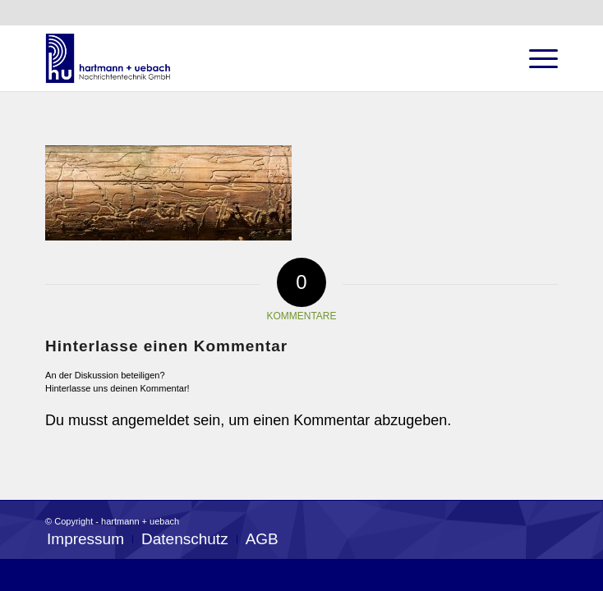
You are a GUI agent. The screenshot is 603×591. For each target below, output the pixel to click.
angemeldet (150, 420)
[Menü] (535, 58)
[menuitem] (85, 539)
